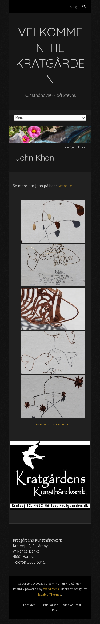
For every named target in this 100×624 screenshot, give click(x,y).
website (65, 185)
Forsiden (29, 605)
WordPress (51, 589)
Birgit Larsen (49, 605)
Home (65, 147)
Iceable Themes (49, 594)
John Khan (52, 610)
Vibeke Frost (72, 605)
